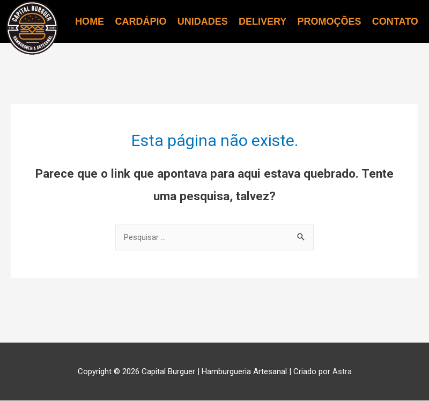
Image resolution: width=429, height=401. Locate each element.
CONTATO (395, 21)
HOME (89, 21)
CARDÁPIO (140, 21)
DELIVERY (262, 21)
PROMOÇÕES (329, 21)
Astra (342, 372)
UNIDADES (202, 21)
